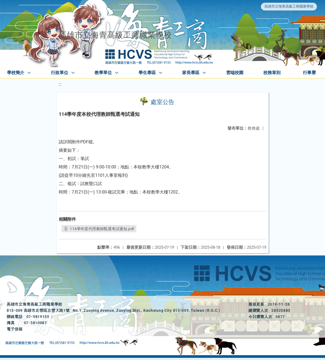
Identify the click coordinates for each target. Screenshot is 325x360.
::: (60, 84)
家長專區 (190, 72)
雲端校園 (234, 72)
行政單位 (59, 72)
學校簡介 (15, 72)
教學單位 (103, 72)
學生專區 (147, 72)
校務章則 (272, 72)
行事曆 (309, 72)
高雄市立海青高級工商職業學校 (288, 6)
